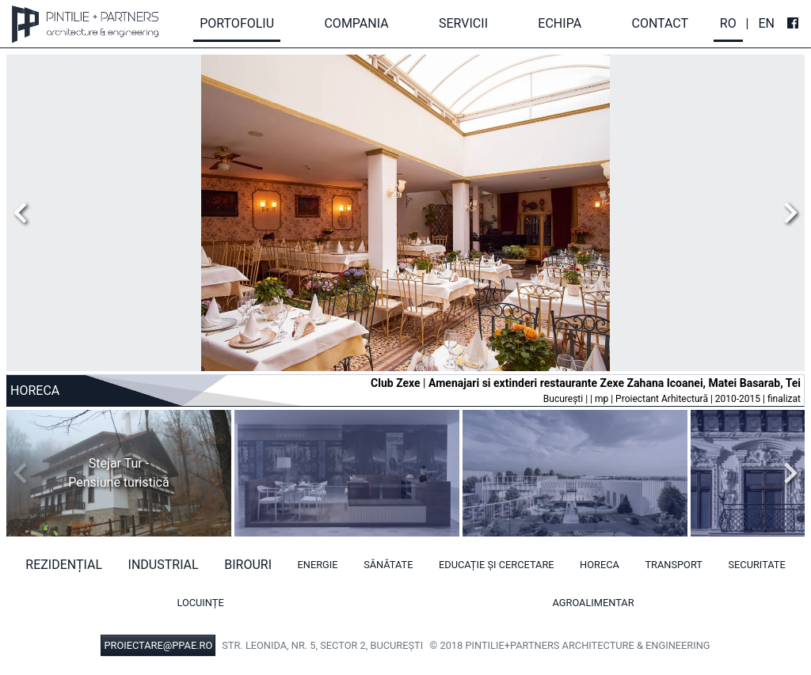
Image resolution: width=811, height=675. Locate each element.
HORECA (599, 565)
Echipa (559, 23)
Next (786, 213)
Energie (318, 565)
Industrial (163, 564)
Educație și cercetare (496, 565)
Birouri (248, 564)
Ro (728, 23)
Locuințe (200, 603)
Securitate (756, 565)
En (766, 23)
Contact (659, 23)
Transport (673, 565)
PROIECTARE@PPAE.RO (158, 645)
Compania (356, 23)
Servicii (463, 23)
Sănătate (388, 565)
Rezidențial (63, 564)
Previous (24, 213)
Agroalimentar (593, 603)
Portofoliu (237, 23)
